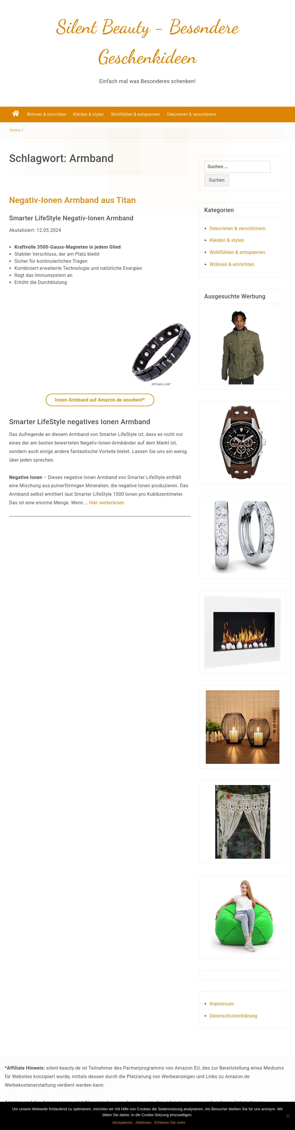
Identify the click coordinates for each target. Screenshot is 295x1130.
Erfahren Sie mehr (170, 1122)
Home (15, 130)
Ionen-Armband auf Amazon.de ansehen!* (100, 400)
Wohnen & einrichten (46, 114)
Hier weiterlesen (106, 502)
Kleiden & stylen (88, 114)
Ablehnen (143, 1122)
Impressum (222, 1004)
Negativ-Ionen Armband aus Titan (72, 200)
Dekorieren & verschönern (191, 114)
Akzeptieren (122, 1122)
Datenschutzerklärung (233, 1016)
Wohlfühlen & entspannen (135, 114)
